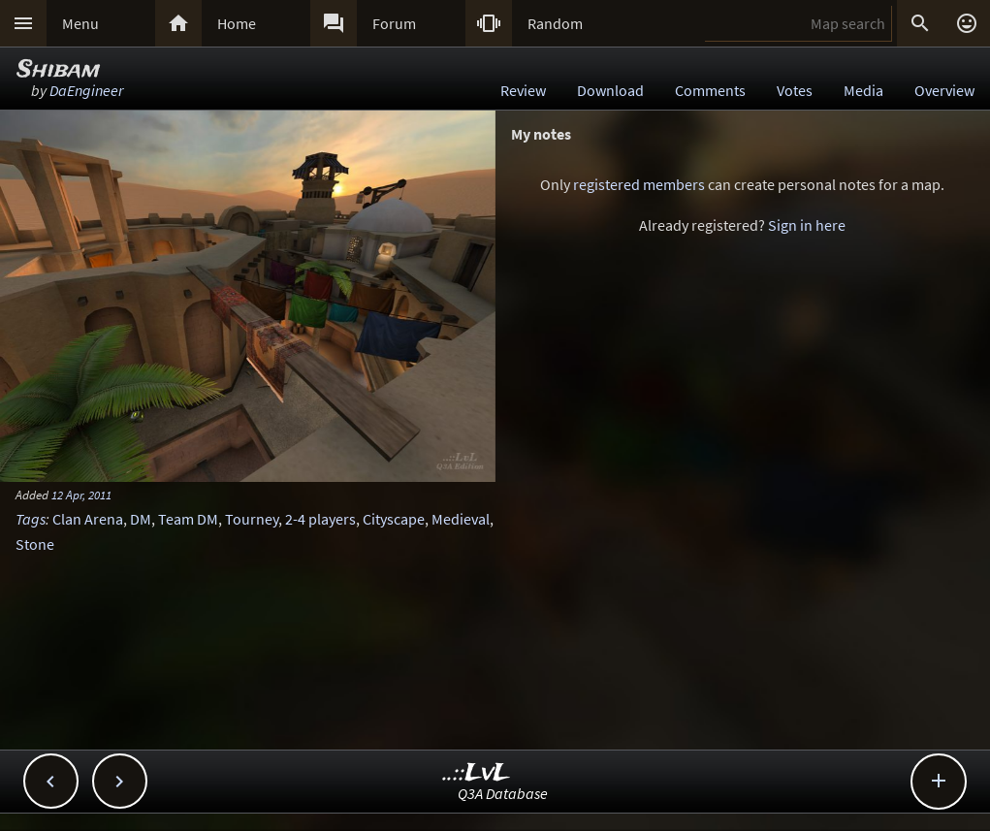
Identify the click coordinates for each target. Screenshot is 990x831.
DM (140, 518)
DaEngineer (86, 90)
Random (555, 23)
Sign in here (807, 225)
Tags (31, 518)
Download (610, 90)
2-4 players (320, 518)
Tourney (251, 518)
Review (523, 90)
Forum (394, 23)
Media (863, 90)
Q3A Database (503, 793)
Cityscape (394, 518)
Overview (944, 90)
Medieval (460, 518)
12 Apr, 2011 (81, 494)
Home (236, 23)
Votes (795, 90)
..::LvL (476, 773)
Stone (35, 544)
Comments (710, 90)
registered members (639, 184)
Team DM (188, 518)
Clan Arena (87, 518)
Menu (80, 23)
